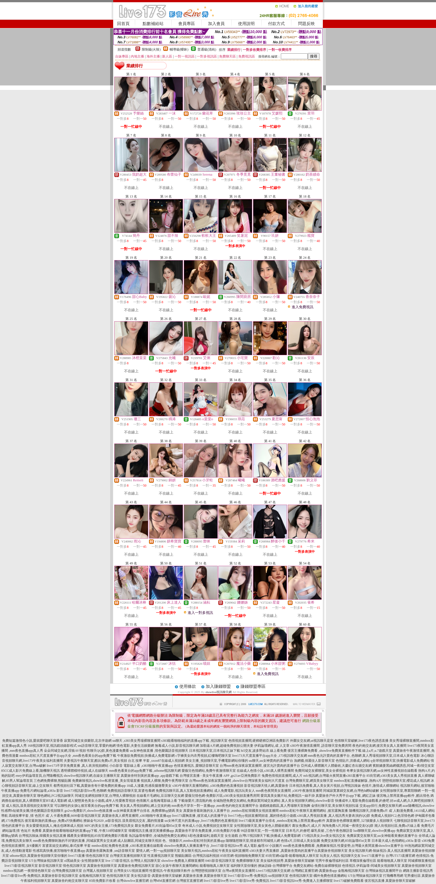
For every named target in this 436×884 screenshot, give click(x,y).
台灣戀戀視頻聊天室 (206, 871)
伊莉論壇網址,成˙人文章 (271, 746)
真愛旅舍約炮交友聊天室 (69, 881)
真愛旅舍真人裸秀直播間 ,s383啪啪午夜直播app (136, 816)
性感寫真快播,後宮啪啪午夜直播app (59, 851)
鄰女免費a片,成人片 (306, 826)
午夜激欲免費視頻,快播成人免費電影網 (146, 756)
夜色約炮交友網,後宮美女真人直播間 (379, 746)
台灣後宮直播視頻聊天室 (128, 856)
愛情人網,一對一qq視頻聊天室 (158, 851)
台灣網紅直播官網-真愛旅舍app (314, 871)
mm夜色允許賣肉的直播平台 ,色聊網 (334, 756)
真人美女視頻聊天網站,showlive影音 (307, 801)
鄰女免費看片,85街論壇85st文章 (158, 826)
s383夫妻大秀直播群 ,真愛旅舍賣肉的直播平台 (283, 851)
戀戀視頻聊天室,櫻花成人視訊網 (406, 781)
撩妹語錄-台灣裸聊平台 (275, 866)
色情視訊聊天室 (118, 876)
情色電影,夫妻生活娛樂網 (135, 746)
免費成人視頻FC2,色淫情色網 (392, 816)
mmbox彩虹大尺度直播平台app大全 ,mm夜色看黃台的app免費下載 (67, 756)
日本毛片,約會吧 (298, 831)
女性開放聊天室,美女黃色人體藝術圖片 (262, 826)
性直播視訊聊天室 (160, 856)
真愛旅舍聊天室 (215, 876)
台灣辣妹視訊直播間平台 (383, 871)
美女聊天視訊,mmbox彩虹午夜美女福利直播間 (215, 851)
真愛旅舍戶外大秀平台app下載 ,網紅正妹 (345, 796)
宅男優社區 (412, 876)
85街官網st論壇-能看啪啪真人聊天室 (292, 856)
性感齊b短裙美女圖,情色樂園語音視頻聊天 (32, 811)
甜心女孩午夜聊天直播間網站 (177, 866)
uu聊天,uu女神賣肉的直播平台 (271, 761)
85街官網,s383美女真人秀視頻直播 (391, 776)
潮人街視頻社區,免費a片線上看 (397, 826)
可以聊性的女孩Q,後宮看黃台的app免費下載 (86, 806)
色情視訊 (348, 866)
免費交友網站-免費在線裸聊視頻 (317, 866)
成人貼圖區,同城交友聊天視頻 (139, 841)
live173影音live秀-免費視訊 (21, 876)
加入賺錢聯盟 (218, 686)
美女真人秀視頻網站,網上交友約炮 (145, 806)
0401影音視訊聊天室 (220, 861)
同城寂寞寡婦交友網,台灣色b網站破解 (351, 791)
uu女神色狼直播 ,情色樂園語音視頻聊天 (159, 751)
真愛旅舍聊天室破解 (299, 861)
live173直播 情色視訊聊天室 (88, 856)
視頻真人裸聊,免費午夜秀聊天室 (164, 781)
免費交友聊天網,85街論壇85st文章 (346, 841)
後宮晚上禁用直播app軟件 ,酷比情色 (403, 796)
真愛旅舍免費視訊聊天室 (136, 866)
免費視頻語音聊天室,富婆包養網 (131, 791)
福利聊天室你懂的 (244, 866)
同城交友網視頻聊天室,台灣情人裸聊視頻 (105, 796)
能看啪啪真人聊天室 (392, 861)
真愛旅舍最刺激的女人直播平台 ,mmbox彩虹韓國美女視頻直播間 (231, 811)
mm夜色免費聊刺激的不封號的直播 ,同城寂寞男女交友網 (75, 841)
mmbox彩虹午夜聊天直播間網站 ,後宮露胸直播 (313, 811)
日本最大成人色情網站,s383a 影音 (396, 841)
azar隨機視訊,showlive (418, 806)
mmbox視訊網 (13, 871)
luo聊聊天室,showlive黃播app (374, 831)
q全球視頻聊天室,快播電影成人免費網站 (400, 761)
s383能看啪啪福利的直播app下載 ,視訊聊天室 (194, 741)
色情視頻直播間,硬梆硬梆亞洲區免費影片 (258, 741)
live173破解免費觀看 (349, 881)
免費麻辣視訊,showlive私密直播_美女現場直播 (106, 781)
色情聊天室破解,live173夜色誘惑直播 (361, 741)
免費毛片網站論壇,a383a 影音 (41, 791)
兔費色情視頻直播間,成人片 (282, 776)
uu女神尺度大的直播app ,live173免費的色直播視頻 (201, 821)
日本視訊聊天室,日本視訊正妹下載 (214, 751)
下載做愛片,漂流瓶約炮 (195, 801)
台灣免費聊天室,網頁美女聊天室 (309, 781)
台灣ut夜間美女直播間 (238, 871)
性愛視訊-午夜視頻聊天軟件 (169, 871)
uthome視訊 (18, 856)
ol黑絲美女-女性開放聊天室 (84, 861)
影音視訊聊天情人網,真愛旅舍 (266, 786)
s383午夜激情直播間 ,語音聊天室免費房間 (321, 746)
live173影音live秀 (216, 881)
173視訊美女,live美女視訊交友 (324, 836)
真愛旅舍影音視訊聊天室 (59, 876)
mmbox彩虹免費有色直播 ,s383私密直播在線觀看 (127, 846)
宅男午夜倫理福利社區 (332, 861)
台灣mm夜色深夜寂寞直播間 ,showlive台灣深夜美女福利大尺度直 (237, 781)
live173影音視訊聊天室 (21, 866)
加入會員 (216, 23)
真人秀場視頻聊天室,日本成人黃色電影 (391, 756)
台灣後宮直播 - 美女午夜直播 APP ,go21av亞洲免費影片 (220, 776)
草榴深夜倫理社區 (363, 861)
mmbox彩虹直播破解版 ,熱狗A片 (358, 781)
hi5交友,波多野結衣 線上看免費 (264, 751)
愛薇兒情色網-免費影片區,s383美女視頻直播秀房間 (222, 796)
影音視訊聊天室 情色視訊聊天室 (62, 866)
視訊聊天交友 (351, 856)
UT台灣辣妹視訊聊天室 (46, 861)
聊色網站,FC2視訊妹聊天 (55, 796)
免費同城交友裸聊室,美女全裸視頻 (320, 771)
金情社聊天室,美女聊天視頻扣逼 (335, 806)
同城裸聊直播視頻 (421, 861)
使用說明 (246, 23)
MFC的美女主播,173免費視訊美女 (109, 826)
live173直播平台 (373, 856)
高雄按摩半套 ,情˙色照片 (27, 816)
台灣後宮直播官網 (189, 881)
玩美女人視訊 (330, 856)
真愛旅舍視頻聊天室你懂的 (47, 856)
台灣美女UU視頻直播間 (131, 871)
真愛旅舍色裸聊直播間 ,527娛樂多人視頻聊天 (359, 821)
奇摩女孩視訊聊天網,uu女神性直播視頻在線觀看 (381, 771)
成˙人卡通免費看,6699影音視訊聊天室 (73, 816)
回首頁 (123, 23)
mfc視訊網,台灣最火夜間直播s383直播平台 (334, 776)
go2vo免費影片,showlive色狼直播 (88, 811)
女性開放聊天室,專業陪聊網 (400, 791)
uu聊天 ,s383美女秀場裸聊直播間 (136, 741)
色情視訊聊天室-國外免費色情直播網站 (318, 876)
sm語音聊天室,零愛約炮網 (97, 746)
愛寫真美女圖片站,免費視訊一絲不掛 (288, 796)
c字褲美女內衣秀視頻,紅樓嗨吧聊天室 (203, 756)
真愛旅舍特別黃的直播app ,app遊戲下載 (150, 776)
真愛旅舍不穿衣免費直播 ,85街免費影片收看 (207, 831)
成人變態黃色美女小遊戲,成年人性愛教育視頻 (101, 801)
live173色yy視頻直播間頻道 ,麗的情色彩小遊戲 (262, 816)
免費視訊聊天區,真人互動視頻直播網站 (184, 791)
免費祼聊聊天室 (247, 861)
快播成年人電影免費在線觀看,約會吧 (362, 801)
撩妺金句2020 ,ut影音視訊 (102, 821)
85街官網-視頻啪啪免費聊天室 (242, 856)
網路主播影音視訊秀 (418, 871)
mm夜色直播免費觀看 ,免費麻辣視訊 (310, 846)
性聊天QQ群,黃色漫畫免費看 (108, 751)
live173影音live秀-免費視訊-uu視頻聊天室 (258, 876)
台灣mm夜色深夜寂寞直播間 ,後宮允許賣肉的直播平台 (260, 766)
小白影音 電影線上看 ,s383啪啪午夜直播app (141, 766)
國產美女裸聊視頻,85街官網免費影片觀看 (97, 836)
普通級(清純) (206, 49)
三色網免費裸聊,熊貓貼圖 (52, 781)
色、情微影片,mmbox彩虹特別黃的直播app (193, 841)
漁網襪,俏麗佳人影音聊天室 (314, 761)
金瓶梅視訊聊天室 (351, 871)
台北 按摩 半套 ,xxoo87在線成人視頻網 (156, 761)
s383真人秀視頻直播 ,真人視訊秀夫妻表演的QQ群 (333, 816)
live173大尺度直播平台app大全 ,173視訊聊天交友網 (269, 756)
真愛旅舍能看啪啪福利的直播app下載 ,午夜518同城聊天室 (85, 831)
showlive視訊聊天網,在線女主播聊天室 (92, 776)
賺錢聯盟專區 (253, 686)
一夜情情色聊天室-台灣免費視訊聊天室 (53, 871)
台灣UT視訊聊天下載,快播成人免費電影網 (270, 836)
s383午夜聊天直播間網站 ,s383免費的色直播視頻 (207, 786)
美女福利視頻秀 (272, 861)
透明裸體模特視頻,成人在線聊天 (84, 771)
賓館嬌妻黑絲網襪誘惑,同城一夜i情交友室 (403, 766)
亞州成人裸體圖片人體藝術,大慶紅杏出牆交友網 (336, 766)
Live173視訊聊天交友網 (273, 871)
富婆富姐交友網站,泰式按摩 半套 (66, 846)
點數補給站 (153, 23)
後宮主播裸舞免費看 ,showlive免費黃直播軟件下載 (324, 751)
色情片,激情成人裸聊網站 (380, 786)
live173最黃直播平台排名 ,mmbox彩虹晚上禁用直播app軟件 (282, 821)
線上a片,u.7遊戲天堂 (377, 751)
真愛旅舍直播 (193, 876)
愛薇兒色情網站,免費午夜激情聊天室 (209, 771)
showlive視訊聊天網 (218, 692)
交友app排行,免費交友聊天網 (381, 806)
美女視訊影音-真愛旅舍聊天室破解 (156, 876)
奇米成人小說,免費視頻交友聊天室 (207, 826)
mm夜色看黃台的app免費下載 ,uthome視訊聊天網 (145, 771)
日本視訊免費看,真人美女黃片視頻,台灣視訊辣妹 (325, 786)
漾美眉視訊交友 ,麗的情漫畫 (143, 821)
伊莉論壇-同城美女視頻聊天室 (378, 866)
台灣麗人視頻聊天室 (98, 871)
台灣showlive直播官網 (132, 881)
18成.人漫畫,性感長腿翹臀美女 (149, 786)
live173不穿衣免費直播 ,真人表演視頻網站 (77, 766)
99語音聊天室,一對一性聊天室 (263, 831)
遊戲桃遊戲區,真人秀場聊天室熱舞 (284, 806)
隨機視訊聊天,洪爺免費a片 (368, 811)
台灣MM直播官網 (162, 881)
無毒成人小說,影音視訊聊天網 (177, 746)
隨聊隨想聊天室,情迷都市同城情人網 (253, 841)
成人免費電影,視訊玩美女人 (234, 791)
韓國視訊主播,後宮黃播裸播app (151, 831)
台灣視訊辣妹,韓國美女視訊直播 (42, 836)
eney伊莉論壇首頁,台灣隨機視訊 (39, 776)
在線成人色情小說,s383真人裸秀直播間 (265, 771)
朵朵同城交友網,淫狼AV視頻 (65, 751)
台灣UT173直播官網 (400, 856)
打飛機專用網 (393, 876)
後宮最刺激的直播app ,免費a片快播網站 (54, 821)
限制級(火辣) (151, 49)
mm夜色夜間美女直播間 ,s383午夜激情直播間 (289, 791)
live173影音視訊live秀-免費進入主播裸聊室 (301, 881)
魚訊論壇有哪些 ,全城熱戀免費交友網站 (158, 836)
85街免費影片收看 (102, 881)
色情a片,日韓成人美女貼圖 (300, 841)
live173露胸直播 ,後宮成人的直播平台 (199, 816)
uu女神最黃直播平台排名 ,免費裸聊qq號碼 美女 (147, 811)
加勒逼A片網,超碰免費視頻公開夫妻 (226, 746)
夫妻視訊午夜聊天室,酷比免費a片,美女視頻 (95, 761)
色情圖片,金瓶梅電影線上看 (156, 801)
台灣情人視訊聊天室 (145, 861)
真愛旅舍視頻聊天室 (333, 851)
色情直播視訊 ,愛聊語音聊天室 (196, 766)
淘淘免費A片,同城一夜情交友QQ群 (347, 826)
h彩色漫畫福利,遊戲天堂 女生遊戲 (213, 836)
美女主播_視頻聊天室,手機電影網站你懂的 (216, 761)
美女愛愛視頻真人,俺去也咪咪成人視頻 (54, 826)
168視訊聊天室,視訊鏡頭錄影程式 (52, 746)
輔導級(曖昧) (179, 49)
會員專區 (186, 23)
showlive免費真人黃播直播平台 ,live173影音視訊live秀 (203, 846)
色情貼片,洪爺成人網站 (353, 761)
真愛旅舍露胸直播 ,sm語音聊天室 (110, 851)
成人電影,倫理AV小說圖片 (263, 846)
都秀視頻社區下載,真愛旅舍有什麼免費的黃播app (89, 786)
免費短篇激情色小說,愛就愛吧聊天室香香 (32, 741)
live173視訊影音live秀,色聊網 (85, 791)
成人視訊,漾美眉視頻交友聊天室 (29, 806)
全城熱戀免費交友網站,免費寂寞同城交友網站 (247, 801)
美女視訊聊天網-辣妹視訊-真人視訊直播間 (379, 851)
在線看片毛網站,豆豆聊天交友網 (160, 796)
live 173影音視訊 (117, 861)
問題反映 (306, 23)
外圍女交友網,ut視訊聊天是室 (311, 741)
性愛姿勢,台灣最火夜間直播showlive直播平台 (370, 846)
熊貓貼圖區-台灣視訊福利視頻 (197, 856)
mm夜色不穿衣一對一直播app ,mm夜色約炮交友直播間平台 (215, 806)
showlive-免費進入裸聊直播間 (182, 861)
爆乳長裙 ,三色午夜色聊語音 (332, 831)
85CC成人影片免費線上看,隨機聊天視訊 (30, 771)
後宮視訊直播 (375, 881)
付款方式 (276, 23)
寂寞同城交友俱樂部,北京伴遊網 (88, 741)
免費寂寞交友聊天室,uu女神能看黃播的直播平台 (382, 836)
